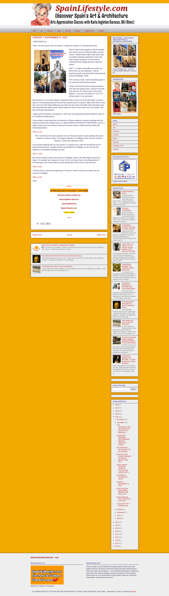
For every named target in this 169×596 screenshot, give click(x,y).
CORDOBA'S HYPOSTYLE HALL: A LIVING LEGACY (129, 227)
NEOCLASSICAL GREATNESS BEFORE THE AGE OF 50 (122, 491)
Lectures (68, 31)
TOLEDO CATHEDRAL (126, 209)
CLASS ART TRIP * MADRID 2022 (123, 505)
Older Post (101, 235)
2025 (117, 408)
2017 (117, 534)
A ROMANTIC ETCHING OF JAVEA (122, 477)
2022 (117, 417)
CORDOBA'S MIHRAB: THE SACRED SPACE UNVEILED (128, 267)
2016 (117, 537)
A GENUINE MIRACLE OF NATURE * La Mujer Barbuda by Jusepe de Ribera (128, 359)
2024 (117, 411)
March (119, 518)
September (121, 512)
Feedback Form (89, 31)
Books (59, 31)
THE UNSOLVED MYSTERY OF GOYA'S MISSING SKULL (62, 256)
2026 (117, 405)
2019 (117, 528)
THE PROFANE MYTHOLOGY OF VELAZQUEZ (124, 449)
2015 (117, 540)
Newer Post (37, 235)
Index (34, 31)
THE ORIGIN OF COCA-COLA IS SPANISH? (57, 266)
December (120, 419)
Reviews (77, 31)
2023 (117, 414)
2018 (117, 531)
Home (69, 235)
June (119, 515)
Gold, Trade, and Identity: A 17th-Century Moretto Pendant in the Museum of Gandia (128, 247)
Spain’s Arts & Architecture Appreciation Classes (58, 245)
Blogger (133, 591)
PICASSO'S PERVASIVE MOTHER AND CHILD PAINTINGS (128, 285)
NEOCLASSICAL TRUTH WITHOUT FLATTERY (124, 499)
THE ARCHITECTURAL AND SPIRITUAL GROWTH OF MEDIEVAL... (124, 428)
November (120, 422)
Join (41, 31)
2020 (117, 525)
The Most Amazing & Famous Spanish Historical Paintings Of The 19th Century (129, 340)
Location (101, 31)
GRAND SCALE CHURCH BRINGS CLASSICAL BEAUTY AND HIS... (124, 458)
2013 (117, 546)
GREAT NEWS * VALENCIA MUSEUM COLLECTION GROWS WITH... (123, 468)
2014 (117, 543)
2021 (117, 522)
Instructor (50, 31)
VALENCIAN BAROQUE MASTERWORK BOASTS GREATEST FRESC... (123, 440)
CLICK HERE (69, 212)
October (120, 509)
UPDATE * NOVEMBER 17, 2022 (123, 483)
